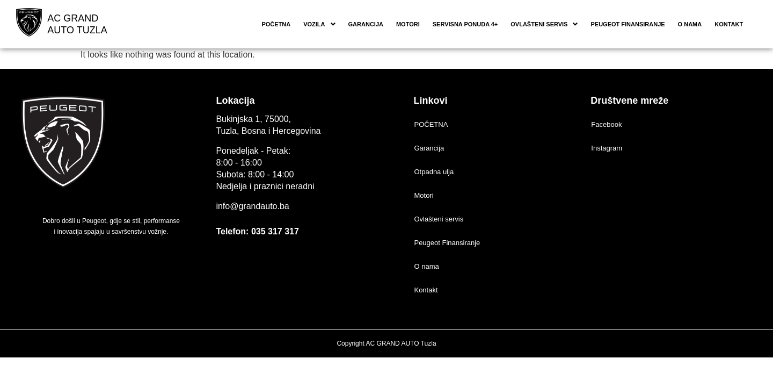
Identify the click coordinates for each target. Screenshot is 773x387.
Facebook (606, 124)
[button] (319, 24)
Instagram (606, 148)
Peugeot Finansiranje (627, 24)
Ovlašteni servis (544, 24)
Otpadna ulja (434, 172)
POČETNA (275, 24)
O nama (690, 24)
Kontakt (728, 24)
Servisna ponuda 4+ (465, 24)
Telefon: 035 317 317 (257, 231)
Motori (408, 24)
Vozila (319, 24)
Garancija (365, 24)
